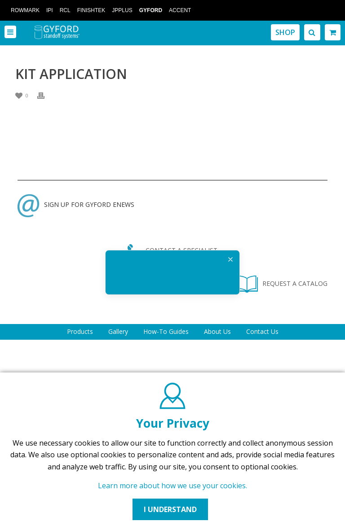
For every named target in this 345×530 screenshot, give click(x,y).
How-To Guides (166, 331)
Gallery (118, 331)
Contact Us (262, 331)
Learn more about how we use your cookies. (172, 486)
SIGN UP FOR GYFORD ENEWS (76, 204)
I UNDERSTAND (170, 509)
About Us (217, 331)
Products (80, 331)
